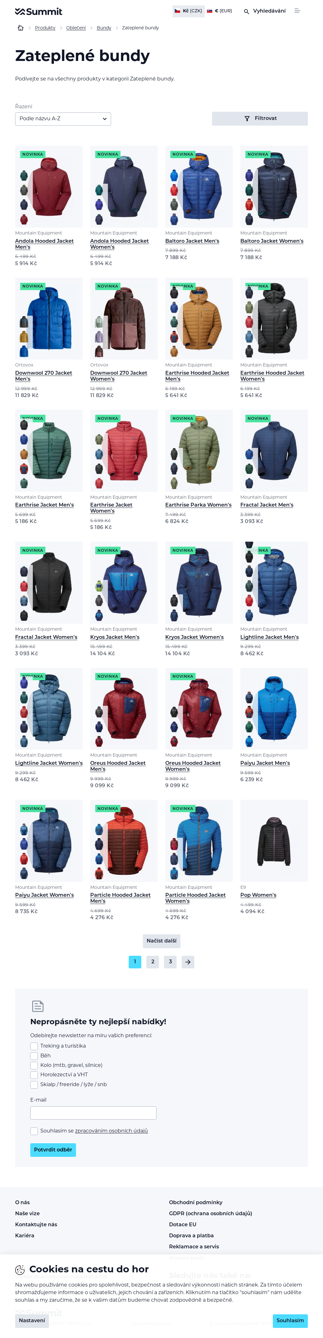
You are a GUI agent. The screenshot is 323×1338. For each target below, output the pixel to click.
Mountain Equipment (38, 233)
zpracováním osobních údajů (111, 1131)
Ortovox (24, 365)
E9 (243, 887)
